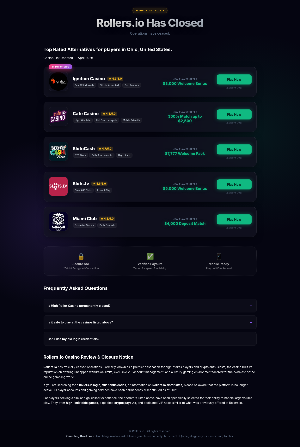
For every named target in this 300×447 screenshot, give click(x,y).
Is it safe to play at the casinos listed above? (80, 322)
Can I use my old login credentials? (74, 339)
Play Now (234, 79)
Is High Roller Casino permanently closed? (79, 306)
